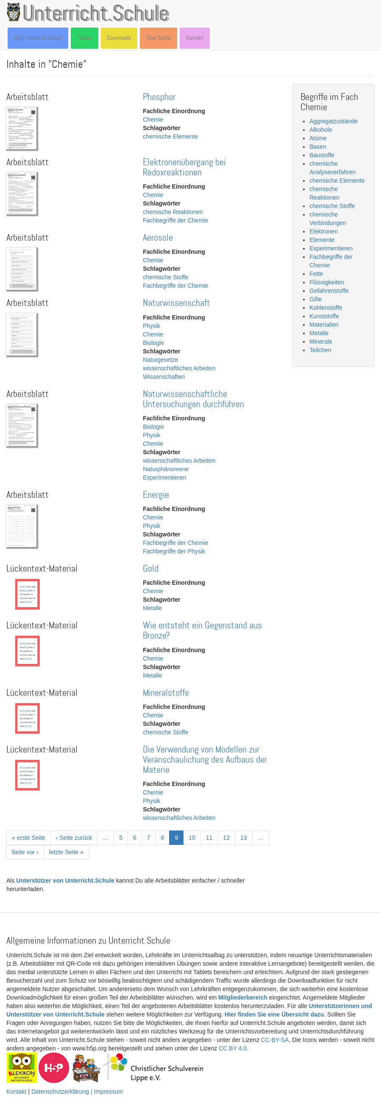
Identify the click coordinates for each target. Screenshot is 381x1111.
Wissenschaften (164, 376)
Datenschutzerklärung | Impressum (77, 1091)
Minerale (320, 341)
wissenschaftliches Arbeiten (179, 368)
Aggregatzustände (333, 121)
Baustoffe (321, 155)
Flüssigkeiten (326, 282)
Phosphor (159, 97)
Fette (316, 273)
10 (195, 837)
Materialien (323, 324)
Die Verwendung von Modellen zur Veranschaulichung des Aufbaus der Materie (205, 760)
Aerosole (158, 238)
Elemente (321, 239)
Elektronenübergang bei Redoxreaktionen (184, 167)
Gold (151, 569)
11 (212, 837)
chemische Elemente (170, 136)
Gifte (315, 299)
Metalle (152, 608)
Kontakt (194, 38)
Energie (156, 495)
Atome (317, 138)
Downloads (119, 38)
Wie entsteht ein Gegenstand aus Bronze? (202, 631)
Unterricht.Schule (95, 14)
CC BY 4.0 (233, 1048)
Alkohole (320, 129)
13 (246, 837)
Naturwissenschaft (176, 303)
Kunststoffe (324, 316)
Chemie (153, 119)
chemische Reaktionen (173, 211)
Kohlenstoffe (325, 307)
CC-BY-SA (275, 1039)
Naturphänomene (166, 469)
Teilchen (320, 350)
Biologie (153, 342)
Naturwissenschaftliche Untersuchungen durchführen (193, 399)
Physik (151, 325)
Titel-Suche (158, 38)
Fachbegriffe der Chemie (175, 220)
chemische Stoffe (165, 277)
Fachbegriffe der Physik (174, 551)
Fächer (84, 38)
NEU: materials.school (38, 38)
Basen (317, 146)
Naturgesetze (160, 359)
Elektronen (323, 231)
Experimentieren (164, 477)
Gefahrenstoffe (328, 290)
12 (229, 837)
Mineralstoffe (166, 693)
